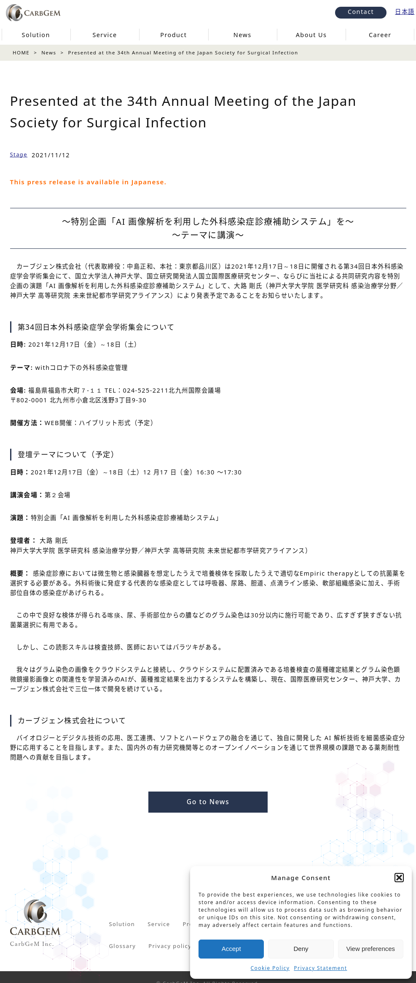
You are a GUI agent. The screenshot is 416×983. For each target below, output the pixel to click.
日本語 (404, 12)
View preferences (370, 948)
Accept (231, 948)
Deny (300, 948)
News (48, 52)
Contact (361, 12)
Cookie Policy (270, 968)
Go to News (208, 801)
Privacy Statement (320, 968)
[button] (399, 877)
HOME (21, 52)
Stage (19, 154)
